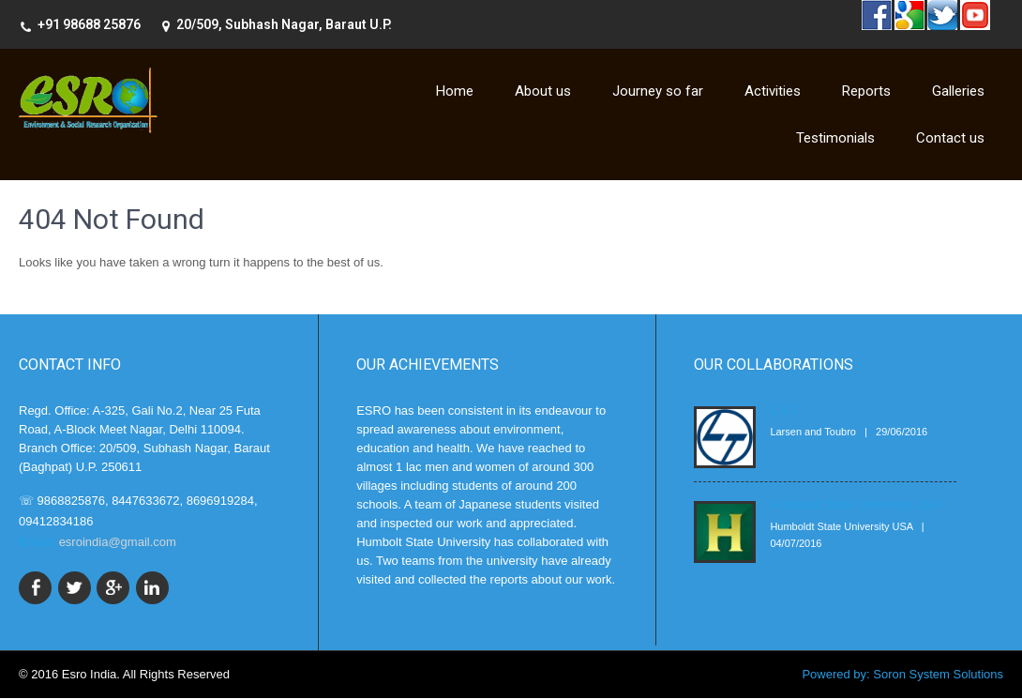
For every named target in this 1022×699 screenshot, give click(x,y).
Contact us (950, 137)
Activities (772, 91)
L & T (784, 410)
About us (543, 91)
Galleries (958, 91)
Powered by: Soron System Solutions (902, 675)
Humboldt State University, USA (855, 504)
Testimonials (835, 137)
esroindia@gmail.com (117, 542)
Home (454, 91)
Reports (866, 91)
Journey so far (657, 91)
